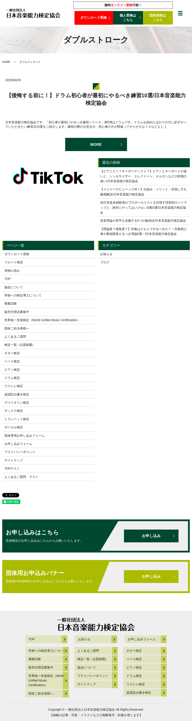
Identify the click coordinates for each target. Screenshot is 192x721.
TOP (7, 279)
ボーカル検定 (13, 427)
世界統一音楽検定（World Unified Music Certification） (42, 320)
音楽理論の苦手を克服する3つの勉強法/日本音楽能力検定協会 (143, 220)
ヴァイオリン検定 (16, 402)
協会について (13, 287)
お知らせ (106, 254)
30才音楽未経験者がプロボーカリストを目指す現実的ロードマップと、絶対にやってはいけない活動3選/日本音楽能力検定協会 (143, 207)
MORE (96, 144)
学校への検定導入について (23, 295)
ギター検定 (12, 353)
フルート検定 (13, 262)
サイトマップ (13, 460)
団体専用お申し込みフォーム (24, 435)
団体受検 (158, 18)
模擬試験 (10, 303)
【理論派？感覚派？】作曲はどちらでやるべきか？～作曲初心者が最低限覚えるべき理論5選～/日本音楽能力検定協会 (143, 231)
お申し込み (150, 536)
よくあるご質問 (15, 336)
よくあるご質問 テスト (21, 477)
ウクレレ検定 (13, 386)
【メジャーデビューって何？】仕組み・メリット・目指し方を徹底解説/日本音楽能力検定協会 (143, 191)
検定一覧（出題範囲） (19, 344)
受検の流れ (12, 270)
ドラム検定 (12, 378)
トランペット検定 (16, 419)
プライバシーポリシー (19, 452)
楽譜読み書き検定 (16, 394)
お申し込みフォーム (18, 444)
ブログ (104, 262)
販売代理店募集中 (16, 312)
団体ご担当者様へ (16, 328)
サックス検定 (13, 410)
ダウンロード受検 (93, 18)
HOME (6, 62)
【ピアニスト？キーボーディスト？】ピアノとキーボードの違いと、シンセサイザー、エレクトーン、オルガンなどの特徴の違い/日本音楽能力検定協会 (143, 176)
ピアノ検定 (12, 369)
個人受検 (128, 18)
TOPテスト (12, 468)
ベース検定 (12, 361)
